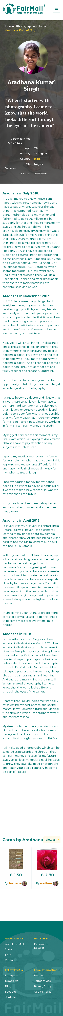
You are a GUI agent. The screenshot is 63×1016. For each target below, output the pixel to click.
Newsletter (12, 980)
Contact (10, 960)
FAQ (8, 954)
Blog (8, 986)
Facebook (11, 991)
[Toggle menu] (56, 9)
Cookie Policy (42, 991)
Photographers (26, 26)
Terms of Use (42, 980)
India (42, 26)
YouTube (10, 997)
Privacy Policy (42, 986)
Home (9, 26)
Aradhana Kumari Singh (21, 30)
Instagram (11, 975)
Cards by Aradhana (23, 839)
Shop (8, 949)
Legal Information (45, 970)
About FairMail (14, 944)
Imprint (39, 975)
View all (50, 839)
